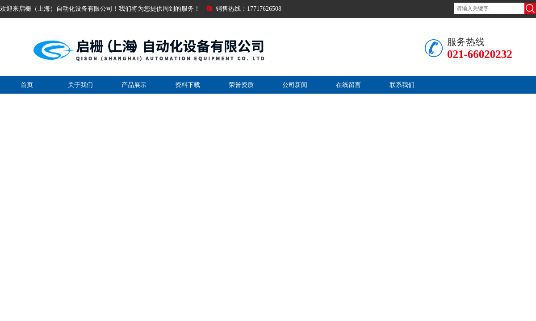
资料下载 (187, 85)
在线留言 (348, 85)
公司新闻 (294, 85)
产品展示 (134, 85)
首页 (27, 85)
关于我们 (80, 85)
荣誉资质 (241, 85)
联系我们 (402, 85)
